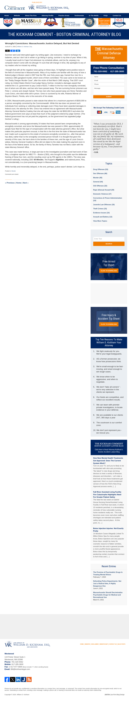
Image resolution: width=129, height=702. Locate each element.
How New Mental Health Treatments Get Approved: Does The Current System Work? (108, 460)
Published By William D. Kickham (104, 7)
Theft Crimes (100, 209)
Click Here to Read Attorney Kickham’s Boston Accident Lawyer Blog (109, 451)
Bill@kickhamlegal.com (20, 669)
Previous (10, 183)
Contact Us (112, 644)
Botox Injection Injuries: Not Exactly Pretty (108, 529)
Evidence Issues (101, 213)
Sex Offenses (100, 173)
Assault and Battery (102, 217)
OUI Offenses (100, 186)
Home (6, 15)
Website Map (104, 644)
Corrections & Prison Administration (107, 199)
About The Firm (30, 15)
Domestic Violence (102, 194)
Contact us (117, 15)
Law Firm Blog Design (115, 694)
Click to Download (109, 271)
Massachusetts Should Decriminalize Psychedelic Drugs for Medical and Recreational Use (108, 595)
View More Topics (100, 221)
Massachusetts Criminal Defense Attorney (109, 53)
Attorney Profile (47, 15)
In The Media (93, 15)
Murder (13, 171)
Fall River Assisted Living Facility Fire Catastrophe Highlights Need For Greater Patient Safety (107, 494)
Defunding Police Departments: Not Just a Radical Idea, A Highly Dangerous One (107, 583)
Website (17, 15)
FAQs (106, 15)
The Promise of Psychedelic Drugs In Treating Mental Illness (108, 573)
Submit (109, 96)
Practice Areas (64, 15)
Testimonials (79, 15)
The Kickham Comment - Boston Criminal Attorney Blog (37, 6)
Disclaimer (94, 644)
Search (109, 244)
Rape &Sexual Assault (103, 190)
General (98, 182)
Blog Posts (121, 644)
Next (25, 183)
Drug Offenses (100, 169)
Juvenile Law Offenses (104, 204)
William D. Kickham (23, 694)
